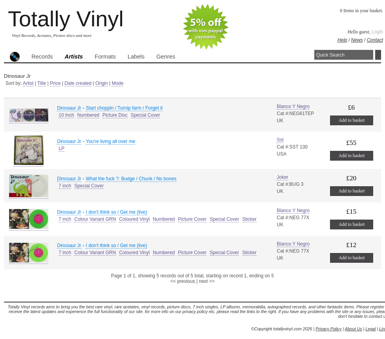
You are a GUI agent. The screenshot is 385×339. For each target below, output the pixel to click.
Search (378, 55)
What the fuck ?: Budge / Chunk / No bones (131, 178)
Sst (280, 140)
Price (55, 83)
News (357, 40)
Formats (105, 56)
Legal (370, 328)
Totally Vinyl (66, 18)
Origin (101, 83)
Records (42, 56)
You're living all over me (110, 141)
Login (377, 32)
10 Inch (66, 115)
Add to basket (352, 120)
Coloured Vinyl (134, 219)
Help (342, 40)
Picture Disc (115, 115)
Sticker (249, 219)
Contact (375, 40)
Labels (136, 56)
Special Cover (145, 115)
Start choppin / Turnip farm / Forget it (124, 108)
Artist (28, 83)
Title (41, 83)
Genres (165, 56)
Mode (117, 83)
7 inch (65, 186)
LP (61, 148)
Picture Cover (192, 219)
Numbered (88, 115)
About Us (353, 328)
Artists (74, 56)
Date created (78, 83)
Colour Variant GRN (95, 219)
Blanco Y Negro (293, 106)
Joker (282, 177)
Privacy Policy (328, 328)
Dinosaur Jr (69, 108)
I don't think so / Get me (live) (116, 212)
